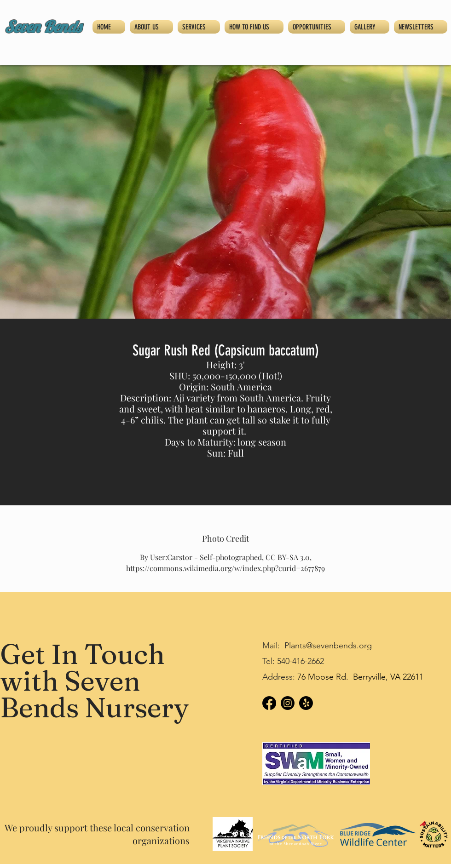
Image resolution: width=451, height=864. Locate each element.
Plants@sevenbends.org (328, 646)
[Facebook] (269, 703)
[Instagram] (288, 703)
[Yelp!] (306, 703)
